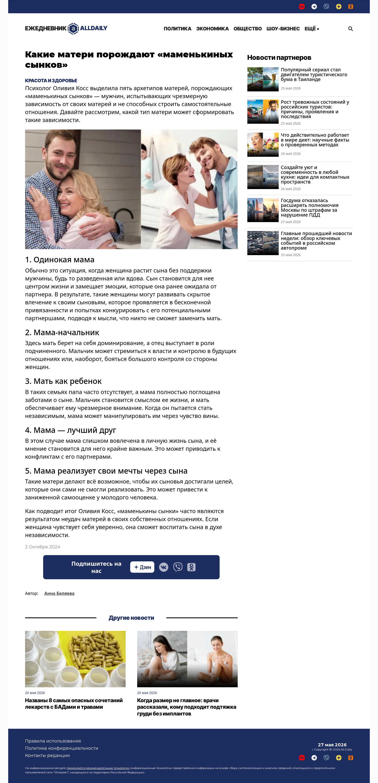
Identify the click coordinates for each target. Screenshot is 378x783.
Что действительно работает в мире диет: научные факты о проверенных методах (315, 140)
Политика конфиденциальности (61, 748)
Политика (177, 29)
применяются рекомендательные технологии (98, 768)
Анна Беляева (59, 593)
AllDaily (66, 29)
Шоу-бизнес (283, 29)
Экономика (212, 29)
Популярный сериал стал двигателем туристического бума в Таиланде (314, 74)
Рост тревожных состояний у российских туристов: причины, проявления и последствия (315, 109)
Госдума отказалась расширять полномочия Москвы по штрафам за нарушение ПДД (309, 207)
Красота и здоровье (51, 81)
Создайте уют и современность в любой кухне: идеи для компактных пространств (315, 174)
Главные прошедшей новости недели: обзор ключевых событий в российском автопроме (316, 240)
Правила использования (53, 741)
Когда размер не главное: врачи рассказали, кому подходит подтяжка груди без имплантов (186, 707)
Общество (248, 29)
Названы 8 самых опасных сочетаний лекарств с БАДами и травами (74, 703)
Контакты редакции (47, 755)
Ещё (312, 29)
